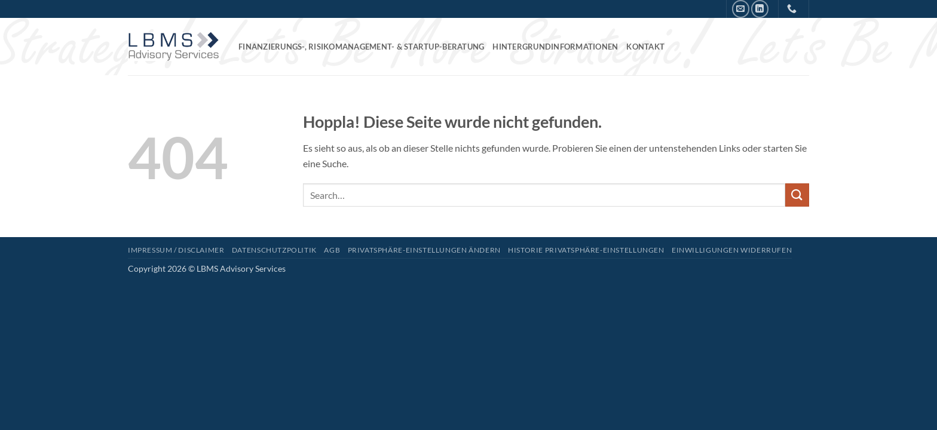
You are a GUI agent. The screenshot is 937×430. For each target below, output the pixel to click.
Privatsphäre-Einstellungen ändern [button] (424, 249)
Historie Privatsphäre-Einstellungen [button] (586, 249)
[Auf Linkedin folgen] (759, 8)
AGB (332, 249)
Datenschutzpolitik (274, 249)
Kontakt (645, 46)
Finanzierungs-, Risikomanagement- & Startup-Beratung (361, 46)
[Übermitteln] (797, 195)
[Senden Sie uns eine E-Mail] (740, 8)
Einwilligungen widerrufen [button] (732, 249)
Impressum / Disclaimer (176, 249)
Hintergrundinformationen (555, 46)
